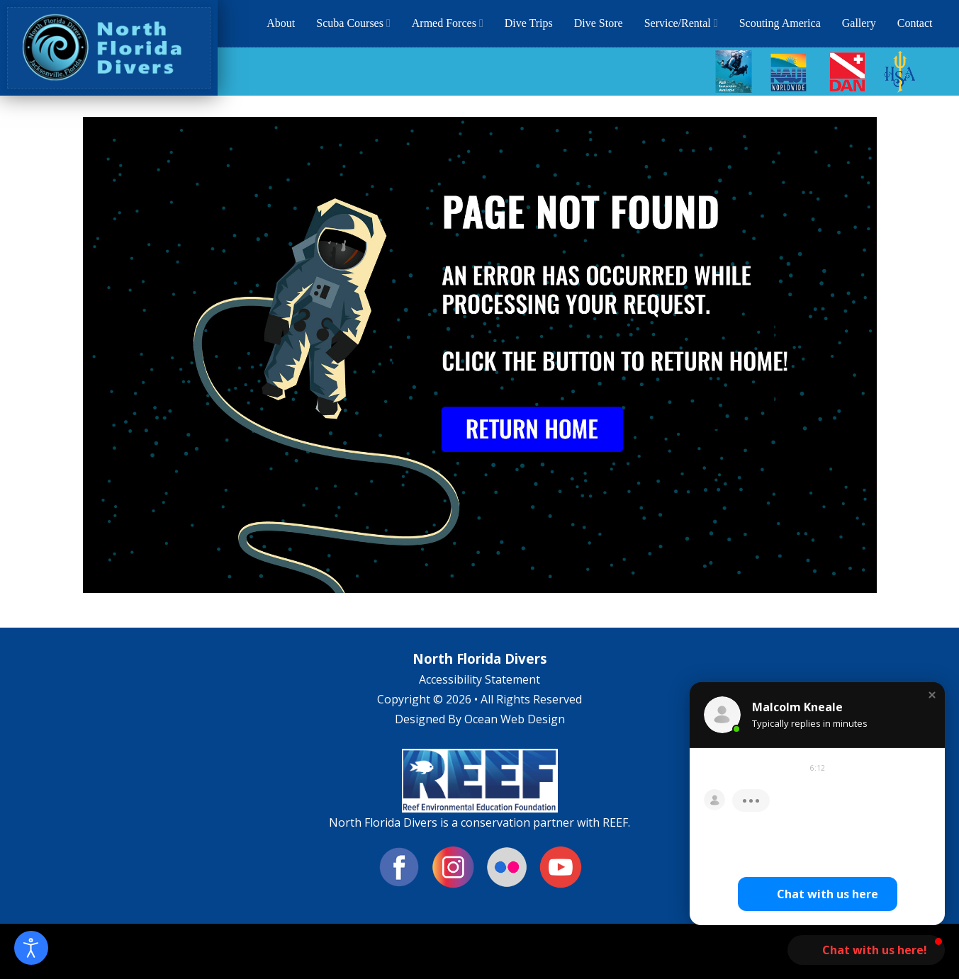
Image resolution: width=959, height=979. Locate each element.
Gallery (859, 23)
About (281, 23)
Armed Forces (447, 23)
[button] (932, 696)
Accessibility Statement (479, 679)
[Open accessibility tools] (31, 948)
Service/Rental (681, 23)
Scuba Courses (353, 23)
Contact (915, 23)
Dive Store (598, 23)
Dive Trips (529, 23)
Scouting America (780, 23)
